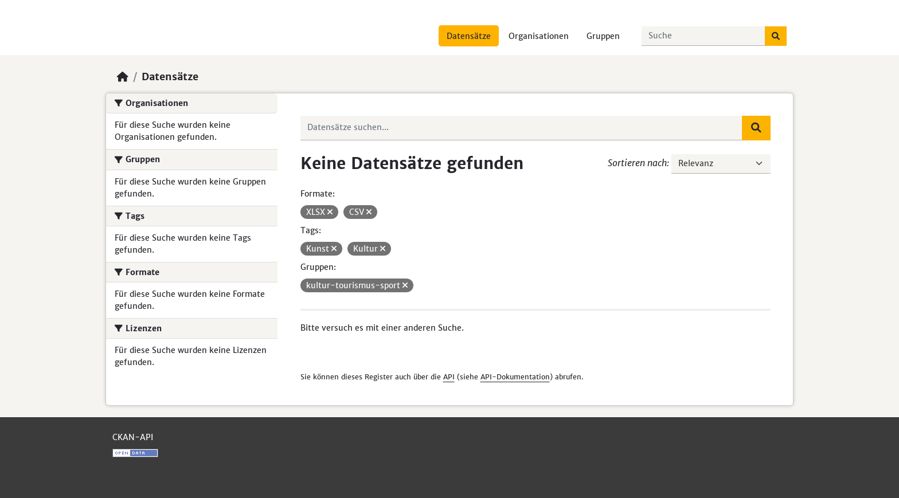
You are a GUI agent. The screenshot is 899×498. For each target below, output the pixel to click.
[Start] (122, 76)
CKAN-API (132, 437)
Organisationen (539, 36)
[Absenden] (776, 36)
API (449, 376)
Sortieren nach (637, 162)
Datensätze (469, 36)
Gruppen (603, 36)
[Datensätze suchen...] (703, 36)
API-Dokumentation (515, 376)
